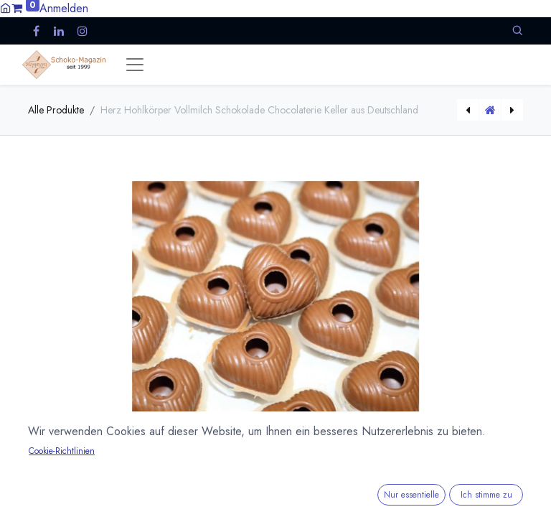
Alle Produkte (56, 110)
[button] (517, 30)
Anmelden (63, 8)
